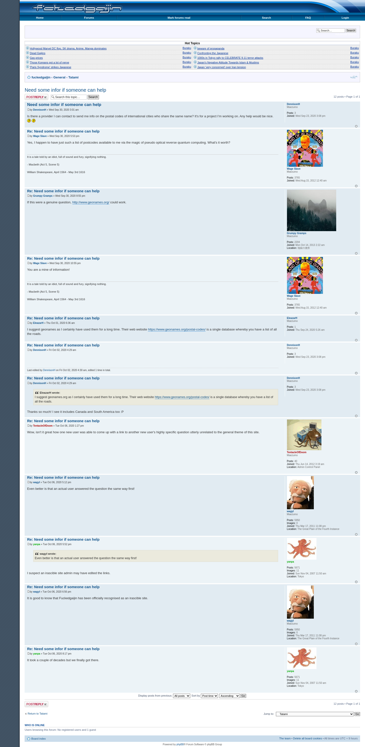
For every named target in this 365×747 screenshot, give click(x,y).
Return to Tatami (38, 713)
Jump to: (269, 713)
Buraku (187, 47)
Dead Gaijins (37, 53)
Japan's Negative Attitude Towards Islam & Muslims (228, 62)
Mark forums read (179, 17)
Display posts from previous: (164, 695)
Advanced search (345, 34)
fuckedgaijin (41, 77)
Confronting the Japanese (212, 53)
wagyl (36, 482)
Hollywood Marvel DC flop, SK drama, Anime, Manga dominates (68, 48)
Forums (89, 17)
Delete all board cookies (307, 738)
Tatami (73, 77)
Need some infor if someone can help (65, 90)
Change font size (353, 77)
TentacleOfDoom (42, 425)
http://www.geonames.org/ (90, 202)
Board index (38, 738)
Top (356, 126)
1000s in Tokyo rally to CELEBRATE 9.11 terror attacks (230, 57)
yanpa (36, 544)
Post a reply (36, 97)
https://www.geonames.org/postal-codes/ (177, 329)
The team (284, 738)
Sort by (204, 695)
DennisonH (39, 109)
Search (266, 17)
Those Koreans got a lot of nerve (49, 62)
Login (345, 17)
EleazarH (38, 323)
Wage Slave (40, 136)
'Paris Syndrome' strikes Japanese (50, 67)
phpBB (180, 744)
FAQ (308, 17)
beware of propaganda (210, 48)
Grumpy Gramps (42, 195)
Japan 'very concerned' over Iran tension (221, 67)
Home (40, 17)
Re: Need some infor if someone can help (63, 131)
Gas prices (36, 57)
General (59, 77)
